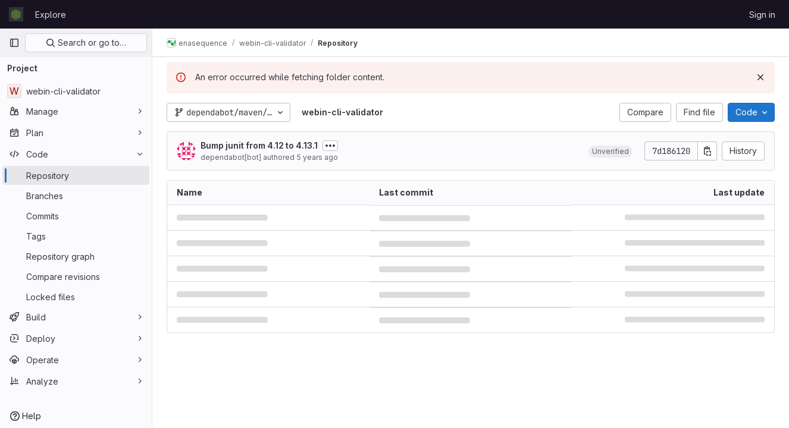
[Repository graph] (75, 256)
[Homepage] (16, 14)
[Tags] (75, 236)
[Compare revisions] (75, 276)
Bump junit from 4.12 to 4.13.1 (259, 145)
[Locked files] (75, 296)
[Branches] (75, 195)
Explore (50, 15)
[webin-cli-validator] (75, 90)
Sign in (762, 15)
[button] (610, 151)
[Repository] (75, 175)
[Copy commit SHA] (707, 150)
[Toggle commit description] (330, 145)
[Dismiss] (760, 77)
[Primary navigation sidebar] (14, 42)
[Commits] (75, 215)
